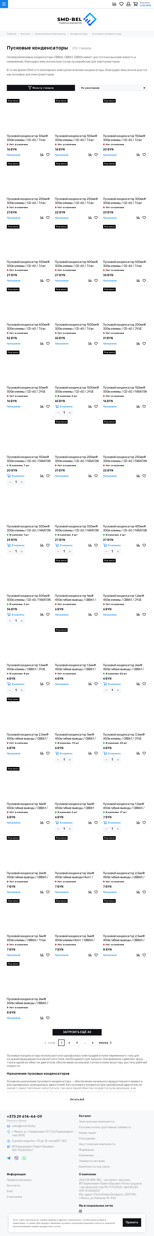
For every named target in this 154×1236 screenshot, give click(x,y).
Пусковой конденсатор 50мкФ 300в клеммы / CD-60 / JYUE (27, 389)
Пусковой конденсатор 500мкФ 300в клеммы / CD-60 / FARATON (29, 598)
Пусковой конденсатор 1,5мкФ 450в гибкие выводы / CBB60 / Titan (124, 806)
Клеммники (86, 1155)
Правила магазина (19, 1180)
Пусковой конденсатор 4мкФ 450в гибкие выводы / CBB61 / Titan (27, 806)
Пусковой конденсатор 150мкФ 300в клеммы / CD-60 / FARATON (29, 459)
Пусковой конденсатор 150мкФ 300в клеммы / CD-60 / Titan (124, 138)
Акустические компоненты (97, 1144)
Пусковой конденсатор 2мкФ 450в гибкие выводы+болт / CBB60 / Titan (74, 875)
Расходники (87, 1138)
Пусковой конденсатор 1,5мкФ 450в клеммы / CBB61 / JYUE (27, 667)
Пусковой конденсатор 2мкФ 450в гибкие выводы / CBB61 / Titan (123, 667)
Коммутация (87, 1133)
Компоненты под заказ (94, 1166)
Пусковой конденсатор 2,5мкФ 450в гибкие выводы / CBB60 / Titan (124, 875)
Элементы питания (92, 1161)
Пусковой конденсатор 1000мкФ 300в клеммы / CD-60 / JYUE (77, 389)
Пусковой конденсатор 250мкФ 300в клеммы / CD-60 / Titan (76, 201)
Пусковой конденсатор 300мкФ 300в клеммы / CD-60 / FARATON (29, 528)
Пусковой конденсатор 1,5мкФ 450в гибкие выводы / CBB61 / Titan (75, 667)
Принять (132, 1222)
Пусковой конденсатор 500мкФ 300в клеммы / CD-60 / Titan (124, 264)
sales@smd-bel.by (23, 1126)
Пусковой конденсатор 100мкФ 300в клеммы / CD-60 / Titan (76, 138)
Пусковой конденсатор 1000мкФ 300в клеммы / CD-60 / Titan (77, 326)
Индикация (86, 1150)
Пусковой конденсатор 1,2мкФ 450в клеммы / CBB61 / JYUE (123, 598)
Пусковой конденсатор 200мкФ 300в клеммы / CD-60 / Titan (28, 201)
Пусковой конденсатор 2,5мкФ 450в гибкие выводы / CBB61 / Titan (28, 737)
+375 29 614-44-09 (24, 1116)
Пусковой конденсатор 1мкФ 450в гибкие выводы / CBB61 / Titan (75, 598)
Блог (10, 1191)
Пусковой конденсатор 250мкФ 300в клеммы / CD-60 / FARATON (125, 459)
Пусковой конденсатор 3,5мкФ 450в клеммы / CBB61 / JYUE (124, 736)
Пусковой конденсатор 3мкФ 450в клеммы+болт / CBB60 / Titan (75, 938)
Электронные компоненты (96, 1121)
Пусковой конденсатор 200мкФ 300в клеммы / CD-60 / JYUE (124, 326)
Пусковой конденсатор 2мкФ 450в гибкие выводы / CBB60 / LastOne (27, 1001)
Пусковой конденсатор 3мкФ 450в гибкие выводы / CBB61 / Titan (75, 737)
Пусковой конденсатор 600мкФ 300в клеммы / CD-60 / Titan (28, 326)
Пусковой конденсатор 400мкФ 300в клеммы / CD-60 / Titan (76, 264)
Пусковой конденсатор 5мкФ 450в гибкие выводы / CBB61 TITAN (74, 806)
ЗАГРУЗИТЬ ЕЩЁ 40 (77, 1032)
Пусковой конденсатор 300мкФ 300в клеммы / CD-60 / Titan (124, 201)
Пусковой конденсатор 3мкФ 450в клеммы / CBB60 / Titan (26, 938)
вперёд (105, 1042)
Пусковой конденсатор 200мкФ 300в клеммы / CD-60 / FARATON (77, 459)
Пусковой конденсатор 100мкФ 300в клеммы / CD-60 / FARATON (125, 389)
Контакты (13, 1185)
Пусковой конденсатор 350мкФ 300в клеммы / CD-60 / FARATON (77, 528)
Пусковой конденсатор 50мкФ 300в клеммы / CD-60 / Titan (27, 138)
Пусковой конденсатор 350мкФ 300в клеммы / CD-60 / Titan (28, 264)
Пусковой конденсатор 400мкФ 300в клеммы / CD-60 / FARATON (125, 528)
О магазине (14, 1197)
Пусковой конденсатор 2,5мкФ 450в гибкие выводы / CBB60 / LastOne (124, 938)
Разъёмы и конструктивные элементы (105, 1127)
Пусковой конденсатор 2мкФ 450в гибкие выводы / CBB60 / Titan (27, 875)
